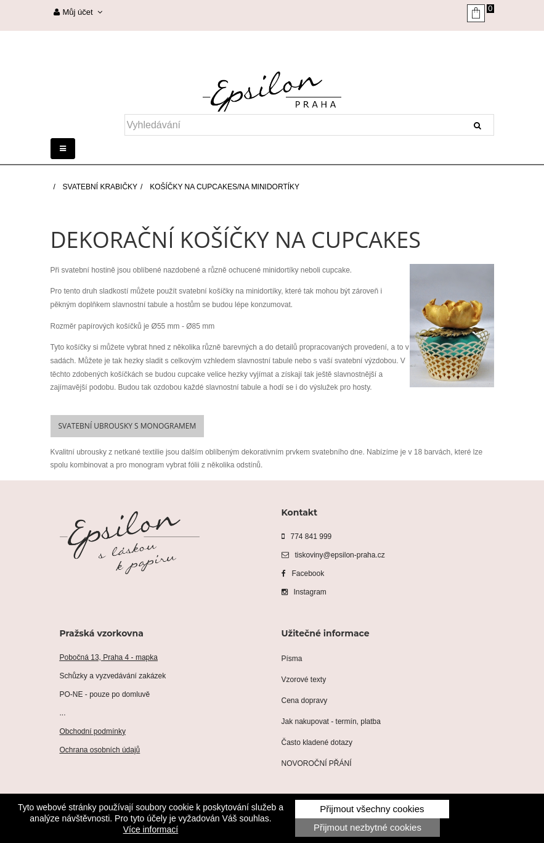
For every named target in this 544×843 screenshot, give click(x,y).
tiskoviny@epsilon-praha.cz (333, 555)
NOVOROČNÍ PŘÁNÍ (317, 763)
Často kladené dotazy (317, 742)
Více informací (150, 829)
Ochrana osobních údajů (100, 750)
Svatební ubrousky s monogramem (128, 426)
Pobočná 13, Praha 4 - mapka (109, 657)
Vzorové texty (304, 679)
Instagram (304, 592)
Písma (292, 658)
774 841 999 (307, 536)
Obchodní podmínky (93, 731)
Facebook (303, 573)
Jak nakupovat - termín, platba (331, 721)
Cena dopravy (305, 700)
